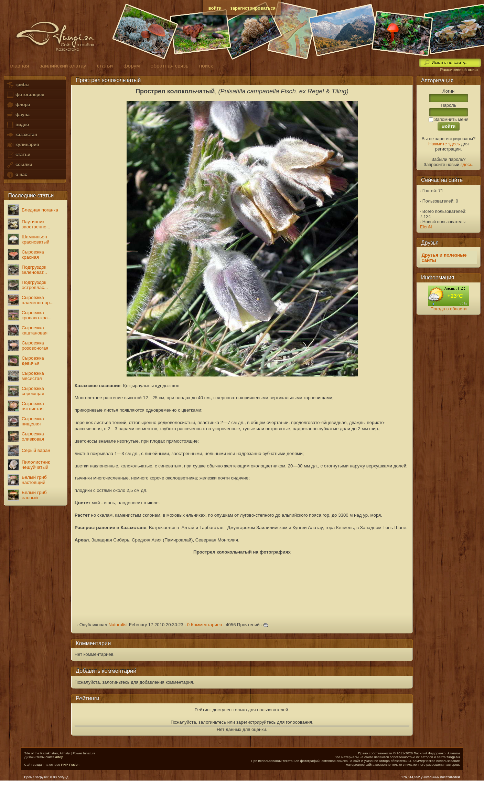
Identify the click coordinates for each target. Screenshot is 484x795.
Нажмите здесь (444, 143)
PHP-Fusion (70, 764)
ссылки (19, 165)
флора (18, 105)
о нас (16, 175)
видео (17, 125)
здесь (466, 164)
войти (215, 8)
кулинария (22, 145)
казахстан (21, 135)
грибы (18, 85)
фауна (18, 115)
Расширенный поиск (459, 69)
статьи (18, 155)
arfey (59, 757)
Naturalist (118, 624)
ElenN (426, 226)
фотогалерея (25, 95)
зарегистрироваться (253, 8)
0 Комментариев (204, 624)
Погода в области (448, 308)
